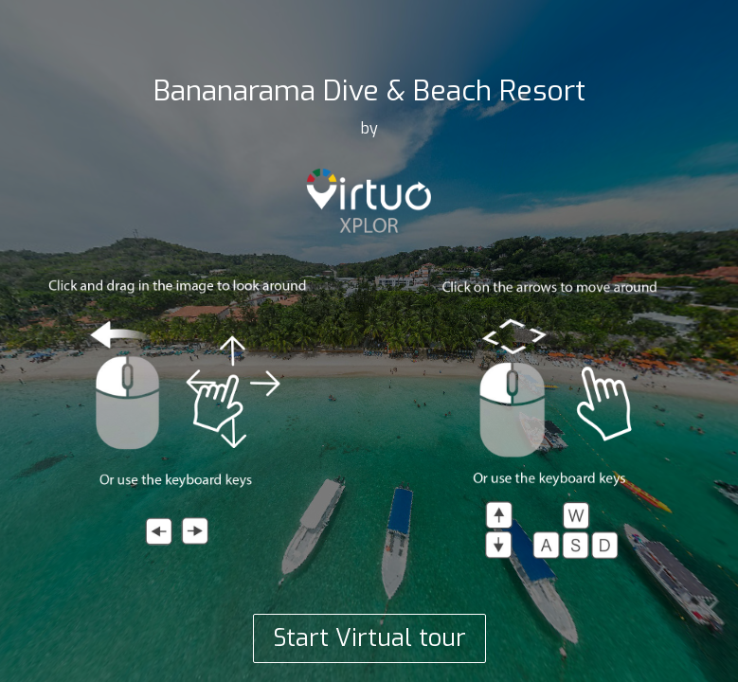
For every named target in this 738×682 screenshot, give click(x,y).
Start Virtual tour (369, 638)
